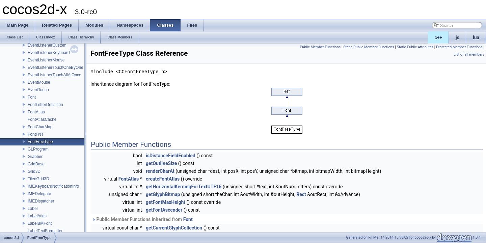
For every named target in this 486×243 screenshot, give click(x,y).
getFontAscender (164, 210)
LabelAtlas (37, 216)
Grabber (35, 156)
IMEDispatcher (41, 201)
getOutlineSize (161, 163)
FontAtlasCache (42, 119)
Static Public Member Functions (368, 47)
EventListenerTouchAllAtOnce (54, 75)
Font (32, 97)
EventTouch (38, 89)
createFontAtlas (163, 179)
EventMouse (39, 82)
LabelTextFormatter (45, 230)
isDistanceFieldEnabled (170, 155)
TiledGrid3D (38, 179)
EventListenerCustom (47, 45)
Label (32, 208)
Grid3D (34, 171)
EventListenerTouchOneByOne (55, 67)
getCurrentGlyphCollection (174, 228)
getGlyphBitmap (163, 194)
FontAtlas (36, 112)
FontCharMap (40, 127)
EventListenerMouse (46, 60)
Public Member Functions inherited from (142, 219)
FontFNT (36, 134)
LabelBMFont (40, 223)
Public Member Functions (320, 47)
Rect (301, 194)
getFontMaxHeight (165, 202)
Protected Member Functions (459, 47)
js (457, 37)
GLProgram (38, 149)
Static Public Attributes (415, 47)
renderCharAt (160, 171)
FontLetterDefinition (45, 104)
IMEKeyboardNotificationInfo (53, 186)
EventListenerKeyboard (49, 52)
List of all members (469, 54)
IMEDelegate (39, 193)
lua (476, 37)
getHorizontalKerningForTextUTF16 (183, 186)
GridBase (36, 164)
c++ (438, 37)
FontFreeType (40, 141)
